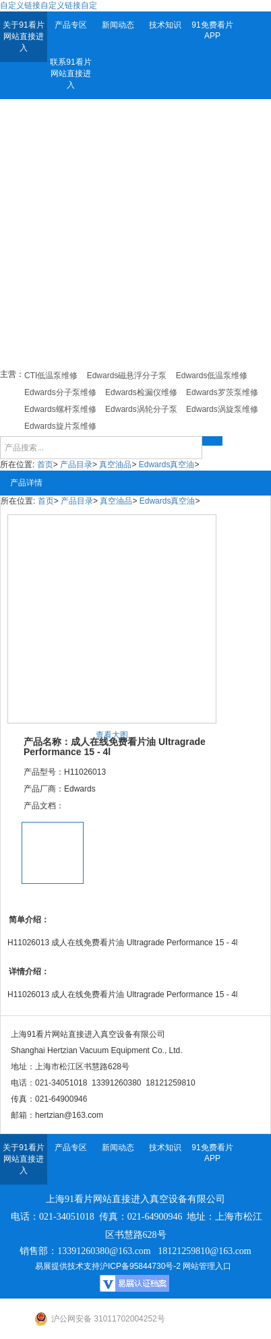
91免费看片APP (212, 30)
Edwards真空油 (167, 464)
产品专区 (71, 25)
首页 (45, 464)
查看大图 (112, 735)
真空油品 (115, 464)
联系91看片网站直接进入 (70, 73)
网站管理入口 (207, 1266)
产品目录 (76, 464)
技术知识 (165, 25)
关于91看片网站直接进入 (23, 36)
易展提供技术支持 (67, 1266)
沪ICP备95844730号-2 (140, 1266)
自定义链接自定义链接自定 (48, 5)
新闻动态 (118, 25)
